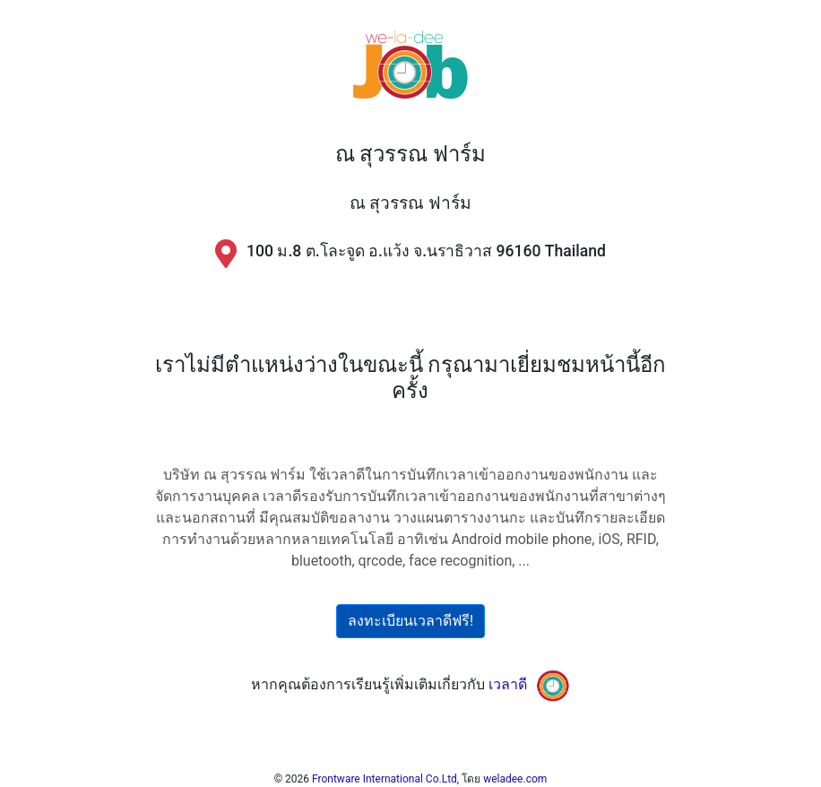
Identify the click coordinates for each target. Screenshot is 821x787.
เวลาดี (507, 685)
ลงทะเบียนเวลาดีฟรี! (410, 620)
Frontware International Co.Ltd (384, 779)
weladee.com (515, 779)
